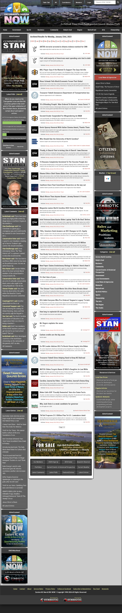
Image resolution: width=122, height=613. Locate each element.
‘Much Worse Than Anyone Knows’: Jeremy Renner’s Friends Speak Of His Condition (63, 197)
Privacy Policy (50, 589)
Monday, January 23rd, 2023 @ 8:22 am (55, 353)
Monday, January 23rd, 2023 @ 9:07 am (55, 318)
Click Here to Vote (8, 145)
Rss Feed (96, 589)
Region (79, 30)
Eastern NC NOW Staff (85, 99)
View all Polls (20, 146)
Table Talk (46, 2)
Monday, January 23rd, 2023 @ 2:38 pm (55, 100)
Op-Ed (29, 30)
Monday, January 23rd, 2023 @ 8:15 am (55, 376)
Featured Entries (68, 472)
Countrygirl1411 (86, 318)
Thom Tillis (87, 237)
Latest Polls (53, 472)
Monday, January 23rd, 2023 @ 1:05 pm (55, 203)
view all (19, 94)
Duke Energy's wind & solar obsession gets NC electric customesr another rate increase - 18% (14, 469)
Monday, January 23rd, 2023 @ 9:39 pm (55, 53)
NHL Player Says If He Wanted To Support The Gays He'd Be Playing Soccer (63, 71)
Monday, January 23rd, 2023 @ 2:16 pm (55, 111)
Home (5, 30)
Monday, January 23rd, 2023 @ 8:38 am (55, 330)
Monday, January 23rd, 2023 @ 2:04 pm (55, 146)
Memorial (99, 285)
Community (54, 30)
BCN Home (68, 462)
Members (79, 2)
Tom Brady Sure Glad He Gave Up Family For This (59, 254)
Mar (45, 41)
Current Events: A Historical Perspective (61, 467)
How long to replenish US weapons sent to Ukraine (59, 312)
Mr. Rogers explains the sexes (51, 323)
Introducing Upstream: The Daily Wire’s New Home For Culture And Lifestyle (13, 449)
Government (16, 30)
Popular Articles (101, 388)
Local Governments (102, 279)
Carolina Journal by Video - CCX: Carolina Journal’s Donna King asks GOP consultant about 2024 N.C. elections (64, 382)
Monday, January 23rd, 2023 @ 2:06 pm (55, 134)
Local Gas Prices (102, 377)
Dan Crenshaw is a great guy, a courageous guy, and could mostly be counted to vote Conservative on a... (14, 231)
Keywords (105, 589)
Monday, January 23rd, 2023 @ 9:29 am (55, 272)
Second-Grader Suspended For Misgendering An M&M (61, 116)
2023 (32, 41)
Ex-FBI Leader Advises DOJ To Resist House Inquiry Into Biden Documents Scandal (64, 347)
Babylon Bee (87, 76)
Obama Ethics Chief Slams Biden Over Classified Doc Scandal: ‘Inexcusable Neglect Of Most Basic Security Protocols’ (64, 174)
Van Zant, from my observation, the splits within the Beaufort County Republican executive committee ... (13, 293)
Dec (83, 41)
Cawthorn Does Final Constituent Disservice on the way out (63, 185)
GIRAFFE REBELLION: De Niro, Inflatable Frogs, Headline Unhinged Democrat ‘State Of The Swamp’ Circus (13, 495)
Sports (98, 295)
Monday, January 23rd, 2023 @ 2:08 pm (55, 123)
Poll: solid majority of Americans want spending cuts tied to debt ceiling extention (65, 59)
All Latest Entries (8, 506)
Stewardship (115, 30)
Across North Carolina (103, 257)
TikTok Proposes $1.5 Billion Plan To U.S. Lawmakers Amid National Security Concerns (62, 416)
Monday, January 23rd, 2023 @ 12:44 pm (55, 226)
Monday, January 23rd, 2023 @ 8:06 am (55, 399)
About (29, 589)
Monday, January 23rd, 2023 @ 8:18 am (55, 364)
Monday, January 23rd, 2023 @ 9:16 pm (55, 65)
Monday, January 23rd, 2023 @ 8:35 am (55, 341)
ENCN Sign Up (53, 462)
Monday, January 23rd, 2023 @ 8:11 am (55, 388)
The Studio (99, 308)
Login (89, 2)
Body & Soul (67, 30)
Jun (58, 41)
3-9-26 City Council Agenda (105, 94)
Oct (74, 41)
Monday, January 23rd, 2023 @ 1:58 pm (55, 180)
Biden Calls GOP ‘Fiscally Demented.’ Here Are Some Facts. (63, 392)
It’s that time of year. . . (49, 277)
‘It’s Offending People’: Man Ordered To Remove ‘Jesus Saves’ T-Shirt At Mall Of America (65, 105)
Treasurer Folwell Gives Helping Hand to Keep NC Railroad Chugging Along (62, 359)
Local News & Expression (104, 282)
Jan (37, 41)
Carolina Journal (86, 214)
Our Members (38, 462)
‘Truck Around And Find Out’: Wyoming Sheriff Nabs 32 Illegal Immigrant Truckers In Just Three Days (13, 459)
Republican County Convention (106, 90)
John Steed (87, 53)
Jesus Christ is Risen (9, 502)
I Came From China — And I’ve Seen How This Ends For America (14, 425)
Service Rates (38, 589)
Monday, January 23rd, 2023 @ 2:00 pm (55, 169)
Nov (78, 41)
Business (41, 30)
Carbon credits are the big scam (52, 335)
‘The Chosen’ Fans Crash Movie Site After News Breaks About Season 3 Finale (64, 290)
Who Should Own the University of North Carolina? (59, 139)
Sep (70, 41)
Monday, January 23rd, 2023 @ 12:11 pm (55, 249)
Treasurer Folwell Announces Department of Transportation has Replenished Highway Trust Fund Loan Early (64, 94)
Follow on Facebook (64, 589)
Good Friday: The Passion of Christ (107, 87)
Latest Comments (38, 472)
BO (56, 2)
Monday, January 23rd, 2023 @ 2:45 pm (55, 76)
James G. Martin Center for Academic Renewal (79, 145)
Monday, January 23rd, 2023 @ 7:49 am (55, 422)
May (53, 41)
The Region (100, 305)
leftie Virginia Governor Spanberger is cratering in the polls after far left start (12, 479)
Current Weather (83, 467)
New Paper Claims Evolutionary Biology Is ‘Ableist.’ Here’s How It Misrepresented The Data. (65, 266)
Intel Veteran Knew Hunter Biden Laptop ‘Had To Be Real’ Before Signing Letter (65, 220)
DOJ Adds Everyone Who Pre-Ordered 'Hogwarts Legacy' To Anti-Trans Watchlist (65, 301)
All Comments (7, 346)
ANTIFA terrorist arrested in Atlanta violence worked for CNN (63, 47)
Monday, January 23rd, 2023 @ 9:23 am (55, 307)
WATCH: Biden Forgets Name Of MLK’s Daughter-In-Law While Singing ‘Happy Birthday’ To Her (64, 370)
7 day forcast (111, 173)
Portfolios (38, 467)
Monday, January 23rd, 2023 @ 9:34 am (55, 261)
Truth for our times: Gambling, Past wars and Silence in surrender (14, 486)
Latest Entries (84, 472)
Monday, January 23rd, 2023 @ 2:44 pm (55, 88)
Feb (41, 41)
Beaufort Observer (83, 462)
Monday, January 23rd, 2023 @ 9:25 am (55, 295)
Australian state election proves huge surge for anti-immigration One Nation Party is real (13, 418)
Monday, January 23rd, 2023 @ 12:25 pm (55, 238)
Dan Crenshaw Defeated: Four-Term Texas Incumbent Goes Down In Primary (14, 441)
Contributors (66, 2)
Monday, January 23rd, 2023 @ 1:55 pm (55, 192)
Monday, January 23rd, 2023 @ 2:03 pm (55, 157)
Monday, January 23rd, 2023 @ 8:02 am (55, 411)
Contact (22, 589)
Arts (103, 30)
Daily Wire (87, 88)
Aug (66, 41)
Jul (62, 41)
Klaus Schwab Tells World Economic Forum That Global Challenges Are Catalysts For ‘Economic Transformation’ (62, 82)
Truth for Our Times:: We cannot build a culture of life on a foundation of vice (13, 432)
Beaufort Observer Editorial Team (82, 410)
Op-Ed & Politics (101, 292)
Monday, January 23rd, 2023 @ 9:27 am (55, 284)
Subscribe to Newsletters (82, 589)
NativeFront (92, 30)
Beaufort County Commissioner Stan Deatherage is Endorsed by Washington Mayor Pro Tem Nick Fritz (107, 101)
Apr (49, 41)
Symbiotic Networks (103, 397)
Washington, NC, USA (107, 183)
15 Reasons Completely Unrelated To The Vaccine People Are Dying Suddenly (63, 163)
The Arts (99, 301)
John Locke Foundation (84, 191)
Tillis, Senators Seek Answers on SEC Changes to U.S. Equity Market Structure (63, 232)
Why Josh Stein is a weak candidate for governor (59, 404)
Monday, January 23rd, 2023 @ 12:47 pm (55, 215)
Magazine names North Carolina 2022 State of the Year (61, 208)
